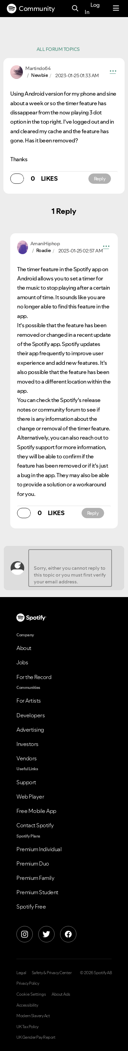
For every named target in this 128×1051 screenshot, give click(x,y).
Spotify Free (31, 906)
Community (31, 8)
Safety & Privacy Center (52, 973)
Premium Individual (38, 849)
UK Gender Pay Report (35, 1037)
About (23, 648)
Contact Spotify (35, 825)
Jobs (22, 662)
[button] (113, 72)
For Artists (28, 700)
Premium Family (35, 878)
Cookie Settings (31, 994)
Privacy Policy (27, 983)
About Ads (61, 994)
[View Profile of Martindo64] (38, 68)
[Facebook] (68, 934)
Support (26, 782)
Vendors (26, 758)
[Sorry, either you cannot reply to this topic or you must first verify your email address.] (70, 568)
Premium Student (37, 892)
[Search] (75, 9)
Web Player (30, 796)
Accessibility (27, 1005)
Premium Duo (32, 863)
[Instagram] (24, 934)
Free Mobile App (36, 811)
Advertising (30, 729)
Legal (21, 973)
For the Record (33, 677)
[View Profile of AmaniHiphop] (45, 243)
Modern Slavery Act (33, 1016)
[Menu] (116, 8)
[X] (46, 934)
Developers (30, 715)
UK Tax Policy (27, 1026)
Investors (27, 744)
